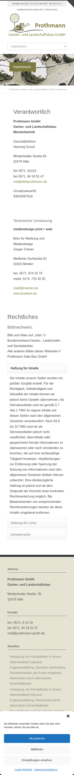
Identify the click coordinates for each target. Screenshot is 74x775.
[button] (68, 716)
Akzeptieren (37, 738)
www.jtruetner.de (25, 293)
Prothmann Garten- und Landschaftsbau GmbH (32, 89)
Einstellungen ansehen (37, 760)
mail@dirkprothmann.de (30, 181)
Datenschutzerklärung (45, 769)
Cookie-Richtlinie (23, 769)
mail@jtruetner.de (25, 288)
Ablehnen (37, 749)
